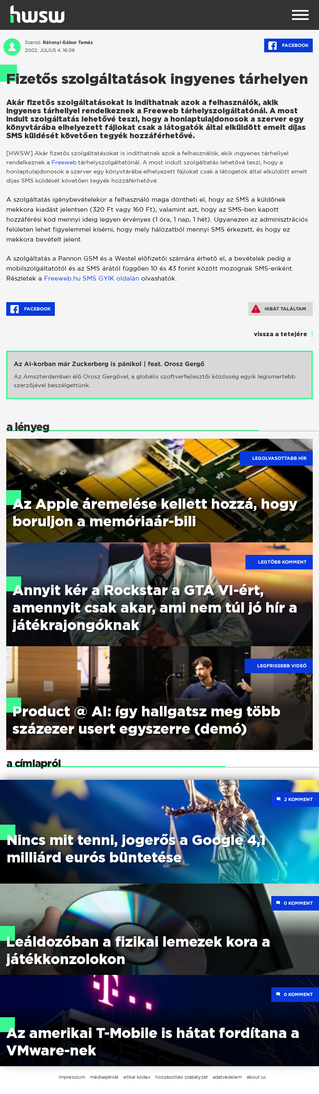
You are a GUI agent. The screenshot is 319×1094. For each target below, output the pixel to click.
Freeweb (64, 162)
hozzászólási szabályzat (181, 1076)
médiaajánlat (104, 1076)
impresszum (72, 1076)
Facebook (288, 46)
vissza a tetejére (280, 334)
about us (256, 1076)
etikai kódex (136, 1076)
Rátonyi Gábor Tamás (68, 42)
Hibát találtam (278, 308)
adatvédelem (227, 1076)
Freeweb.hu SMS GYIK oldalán (91, 278)
